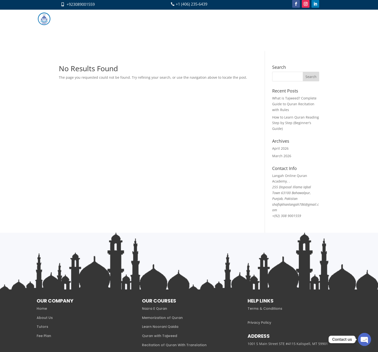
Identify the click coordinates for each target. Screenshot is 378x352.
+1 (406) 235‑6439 (191, 4)
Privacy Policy (259, 281)
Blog (218, 18)
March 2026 (281, 114)
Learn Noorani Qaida (160, 285)
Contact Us (236, 18)
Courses (162, 18)
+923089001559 (81, 4)
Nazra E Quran (154, 267)
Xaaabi (96, 341)
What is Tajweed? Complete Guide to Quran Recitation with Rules (294, 63)
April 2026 (280, 107)
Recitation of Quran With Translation (174, 303)
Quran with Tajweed (159, 294)
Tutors (184, 18)
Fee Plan (202, 18)
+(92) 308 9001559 (286, 174)
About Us (45, 276)
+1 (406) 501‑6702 (263, 316)
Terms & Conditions (265, 267)
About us (142, 18)
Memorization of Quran (162, 276)
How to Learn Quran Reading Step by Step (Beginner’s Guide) (295, 81)
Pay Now (257, 18)
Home (125, 18)
